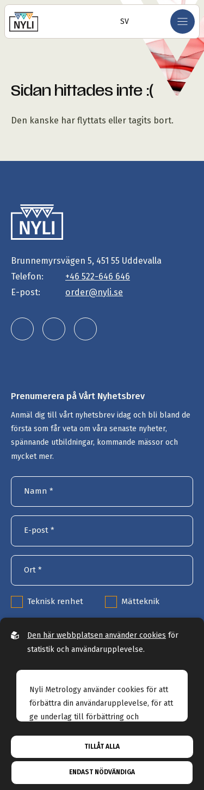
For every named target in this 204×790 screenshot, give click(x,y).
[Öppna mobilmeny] (182, 21)
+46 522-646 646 (97, 276)
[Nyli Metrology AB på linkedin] (22, 329)
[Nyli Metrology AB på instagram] (53, 329)
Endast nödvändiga (102, 772)
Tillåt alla (102, 746)
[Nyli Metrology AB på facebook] (85, 329)
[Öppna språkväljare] (121, 21)
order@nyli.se (94, 292)
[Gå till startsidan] (23, 21)
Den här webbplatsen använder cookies (96, 635)
